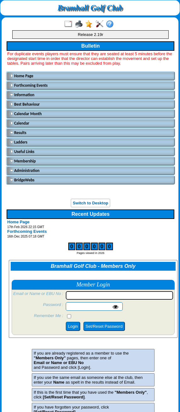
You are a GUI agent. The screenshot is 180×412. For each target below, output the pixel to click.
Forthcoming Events (29, 85)
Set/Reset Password (104, 326)
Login (73, 326)
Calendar (19, 123)
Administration (24, 170)
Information (22, 94)
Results (18, 132)
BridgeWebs (22, 180)
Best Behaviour (25, 104)
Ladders (18, 142)
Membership (23, 161)
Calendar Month (26, 113)
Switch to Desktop (90, 203)
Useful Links (22, 151)
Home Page (21, 76)
